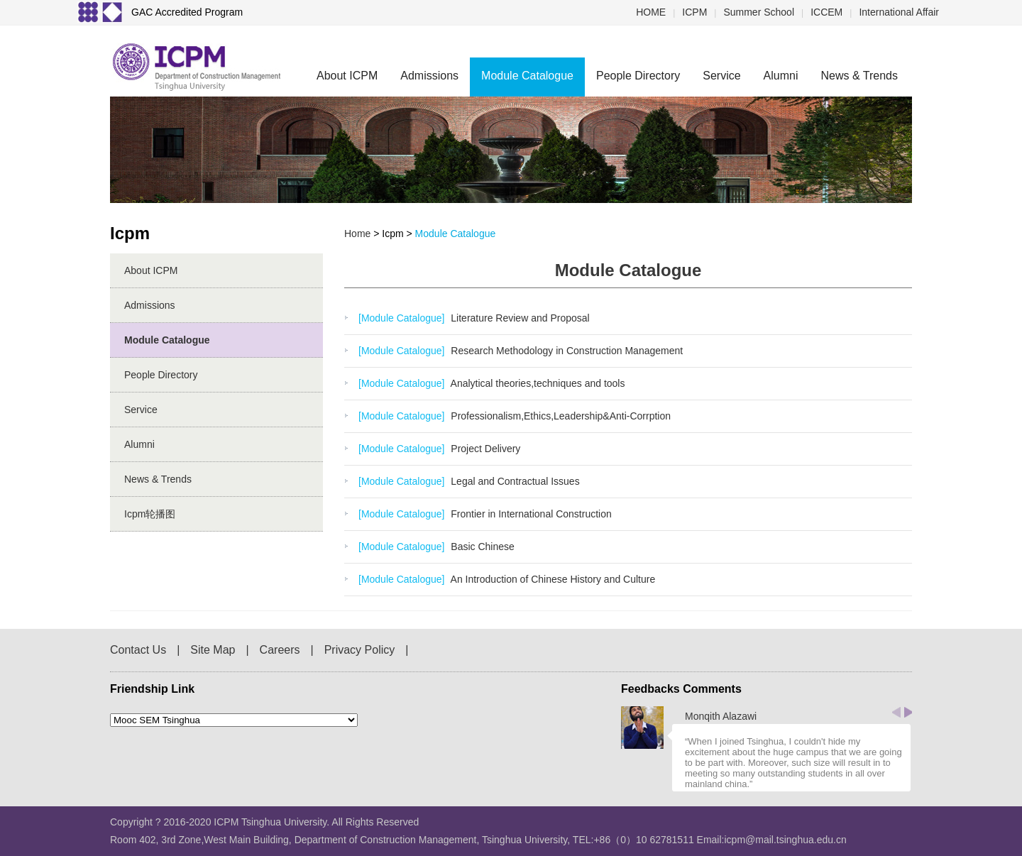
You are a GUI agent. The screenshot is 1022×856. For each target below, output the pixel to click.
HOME (651, 12)
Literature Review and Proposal (518, 318)
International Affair (899, 12)
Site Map (212, 650)
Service (721, 76)
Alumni (781, 76)
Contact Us (138, 650)
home (357, 233)
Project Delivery (484, 448)
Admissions (429, 76)
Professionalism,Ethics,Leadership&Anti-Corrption (559, 416)
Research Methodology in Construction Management (565, 350)
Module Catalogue (527, 76)
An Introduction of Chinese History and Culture (551, 579)
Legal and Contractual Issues (513, 481)
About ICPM (347, 76)
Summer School (758, 12)
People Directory (638, 76)
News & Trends (859, 76)
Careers (280, 650)
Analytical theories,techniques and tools (536, 383)
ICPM (694, 12)
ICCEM (826, 12)
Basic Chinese (481, 546)
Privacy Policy (359, 650)
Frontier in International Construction (529, 514)
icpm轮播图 (149, 514)
